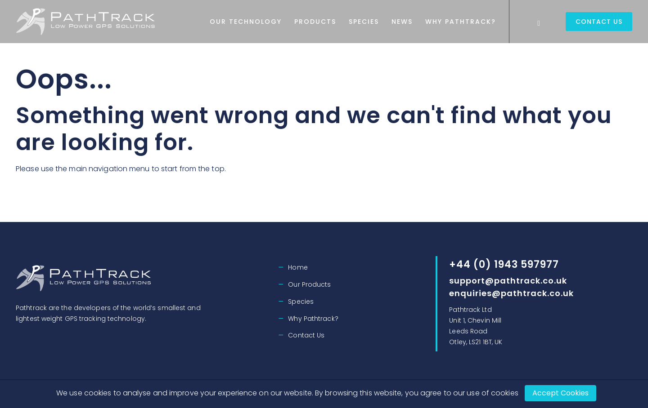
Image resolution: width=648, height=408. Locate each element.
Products (354, 21)
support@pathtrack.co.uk (508, 280)
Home (297, 267)
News (441, 21)
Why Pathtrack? (499, 21)
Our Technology (285, 21)
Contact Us (599, 21)
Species (403, 21)
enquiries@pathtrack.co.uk (511, 293)
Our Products (309, 284)
